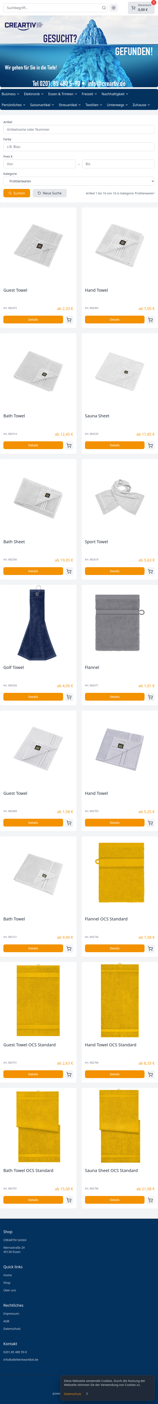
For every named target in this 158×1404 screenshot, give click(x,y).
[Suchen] (104, 8)
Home (7, 1275)
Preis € (8, 156)
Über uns (9, 1290)
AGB (6, 1321)
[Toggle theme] (113, 8)
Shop (6, 1283)
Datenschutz (72, 1394)
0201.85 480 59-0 (15, 1352)
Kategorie (10, 174)
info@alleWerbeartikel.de (20, 1360)
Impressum (11, 1314)
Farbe (7, 139)
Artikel (7, 122)
